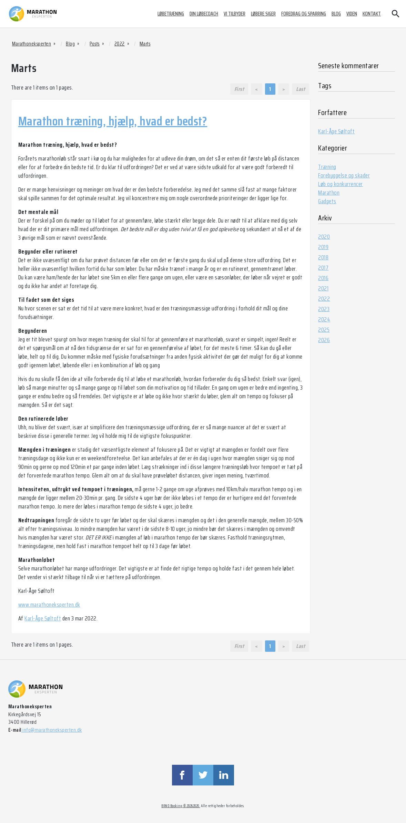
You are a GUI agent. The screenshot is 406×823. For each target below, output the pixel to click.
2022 (324, 298)
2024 (324, 319)
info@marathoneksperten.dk (51, 730)
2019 (323, 247)
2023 (323, 309)
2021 (323, 288)
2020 (324, 236)
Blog (336, 14)
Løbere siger (263, 14)
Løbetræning (171, 14)
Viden (351, 14)
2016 (323, 278)
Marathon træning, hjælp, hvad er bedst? (112, 121)
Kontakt (372, 14)
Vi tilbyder (234, 14)
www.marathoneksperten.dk (49, 604)
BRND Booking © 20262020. (180, 806)
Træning (327, 166)
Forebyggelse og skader (344, 175)
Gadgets (327, 201)
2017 (323, 267)
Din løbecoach (204, 14)
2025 (323, 329)
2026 (324, 340)
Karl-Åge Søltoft (42, 618)
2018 (323, 257)
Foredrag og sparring (303, 14)
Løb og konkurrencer (340, 183)
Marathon (328, 192)
